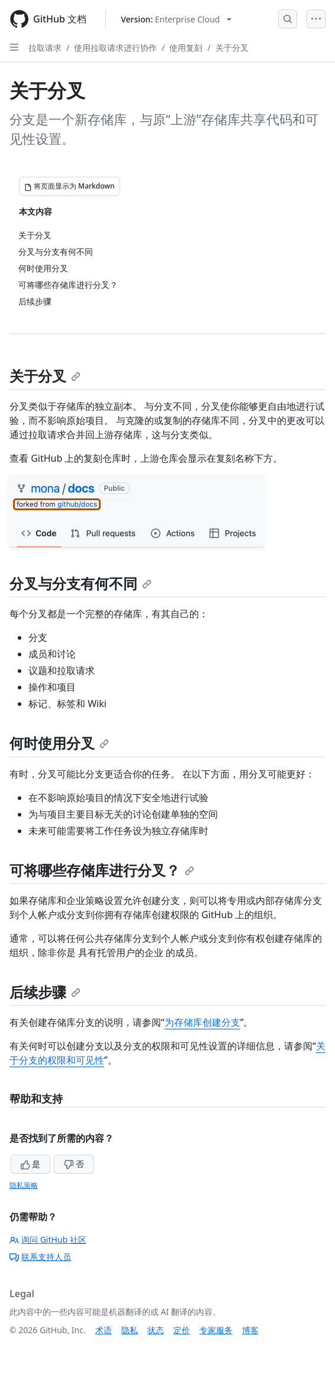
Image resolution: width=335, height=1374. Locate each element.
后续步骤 (44, 992)
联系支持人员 (40, 1256)
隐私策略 (23, 1185)
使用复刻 (185, 47)
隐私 (129, 1330)
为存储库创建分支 (202, 1022)
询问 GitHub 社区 (47, 1239)
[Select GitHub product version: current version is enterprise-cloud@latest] (176, 19)
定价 (181, 1330)
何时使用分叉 (59, 743)
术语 (103, 1330)
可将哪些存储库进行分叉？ (101, 870)
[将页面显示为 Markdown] (69, 186)
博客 (250, 1330)
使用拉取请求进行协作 (115, 47)
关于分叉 (232, 47)
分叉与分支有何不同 (80, 583)
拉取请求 (45, 47)
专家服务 (216, 1330)
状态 (155, 1330)
